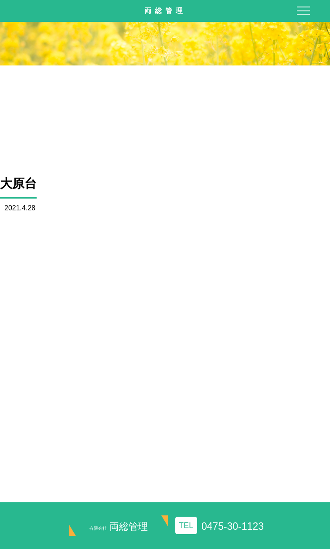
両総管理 (118, 526)
